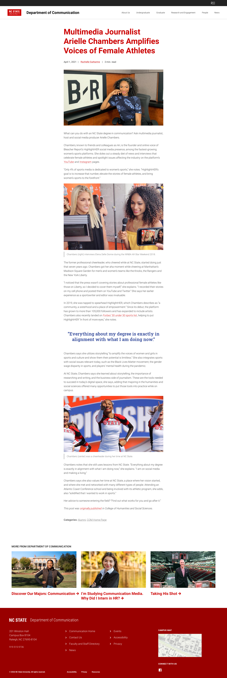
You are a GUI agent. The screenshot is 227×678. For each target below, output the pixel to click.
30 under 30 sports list (120, 315)
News (216, 12)
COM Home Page (97, 519)
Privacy (118, 643)
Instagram (85, 161)
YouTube (69, 161)
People (205, 12)
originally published (91, 508)
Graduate (160, 12)
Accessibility (121, 637)
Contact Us (75, 637)
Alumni (82, 519)
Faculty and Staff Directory (84, 643)
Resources (96, 672)
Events (117, 631)
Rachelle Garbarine (90, 62)
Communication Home (82, 631)
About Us (126, 12)
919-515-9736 (16, 647)
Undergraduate (143, 12)
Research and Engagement (183, 12)
